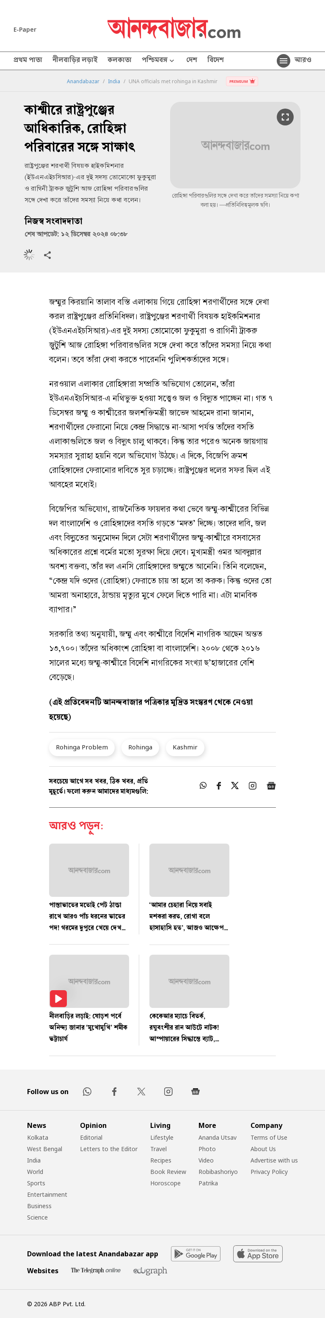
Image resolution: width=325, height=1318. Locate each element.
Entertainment (47, 1194)
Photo (207, 1149)
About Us (263, 1149)
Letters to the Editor (109, 1149)
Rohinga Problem (82, 747)
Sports (36, 1183)
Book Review (168, 1172)
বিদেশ (215, 61)
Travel (158, 1149)
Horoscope (165, 1183)
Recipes (160, 1160)
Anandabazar (83, 81)
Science (37, 1217)
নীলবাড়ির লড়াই (74, 61)
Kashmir (185, 747)
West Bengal (44, 1149)
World (35, 1172)
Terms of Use (269, 1137)
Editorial (91, 1137)
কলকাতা (119, 61)
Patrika (208, 1183)
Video (206, 1160)
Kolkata (37, 1137)
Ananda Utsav (217, 1137)
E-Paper (25, 29)
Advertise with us (274, 1160)
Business (39, 1206)
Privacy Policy (269, 1172)
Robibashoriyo (218, 1172)
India (114, 81)
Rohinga (140, 747)
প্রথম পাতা (28, 61)
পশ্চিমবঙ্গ (159, 61)
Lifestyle (162, 1137)
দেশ (191, 61)
